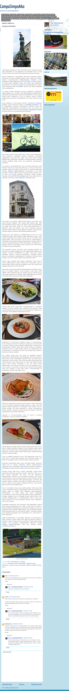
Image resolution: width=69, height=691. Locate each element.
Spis (22, 466)
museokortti (11, 565)
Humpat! (52, 14)
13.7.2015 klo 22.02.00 (14, 596)
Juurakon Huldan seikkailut (7, 16)
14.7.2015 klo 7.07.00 (27, 611)
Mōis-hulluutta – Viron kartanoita (38, 16)
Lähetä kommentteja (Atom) (11, 687)
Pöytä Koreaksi (23, 18)
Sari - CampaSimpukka (14, 586)
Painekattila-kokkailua (51, 16)
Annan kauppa (13, 81)
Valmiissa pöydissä (6, 20)
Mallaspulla (8, 623)
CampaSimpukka (12, 6)
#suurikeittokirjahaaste (46, 18)
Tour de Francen (32, 509)
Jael (6, 575)
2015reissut (10, 563)
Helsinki (16, 563)
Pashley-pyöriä (28, 93)
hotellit (19, 563)
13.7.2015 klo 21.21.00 (13, 575)
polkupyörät (34, 565)
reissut (3, 566)
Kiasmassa (26, 109)
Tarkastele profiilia (54, 25)
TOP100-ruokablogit (19, 176)
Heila (19, 509)
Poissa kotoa (15, 18)
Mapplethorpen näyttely (35, 109)
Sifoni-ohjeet (31, 18)
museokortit (39, 103)
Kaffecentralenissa (25, 80)
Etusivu (21, 684)
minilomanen (5, 565)
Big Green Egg (5, 14)
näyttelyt (28, 565)
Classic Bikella (6, 93)
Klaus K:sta (22, 154)
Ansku (6, 596)
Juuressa (37, 466)
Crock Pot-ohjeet (45, 14)
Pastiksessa (5, 468)
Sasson (11, 172)
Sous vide (38, 18)
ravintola (39, 565)
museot (17, 565)
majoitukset (29, 563)
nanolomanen (22, 565)
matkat (34, 563)
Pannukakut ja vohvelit (6, 18)
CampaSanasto (37, 14)
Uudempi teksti (7, 684)
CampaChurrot (21, 14)
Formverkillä (19, 86)
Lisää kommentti (7, 652)
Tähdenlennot (55, 18)
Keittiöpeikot (17, 16)
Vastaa (6, 581)
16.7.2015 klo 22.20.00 (16, 623)
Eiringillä (33, 80)
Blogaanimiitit (13, 14)
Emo (11, 466)
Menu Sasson (21, 261)
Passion (22, 468)
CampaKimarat (29, 14)
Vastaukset (9, 584)
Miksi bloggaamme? (26, 16)
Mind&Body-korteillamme (32, 104)
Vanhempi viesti (36, 684)
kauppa (24, 563)
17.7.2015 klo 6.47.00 (27, 638)
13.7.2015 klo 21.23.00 (27, 586)
